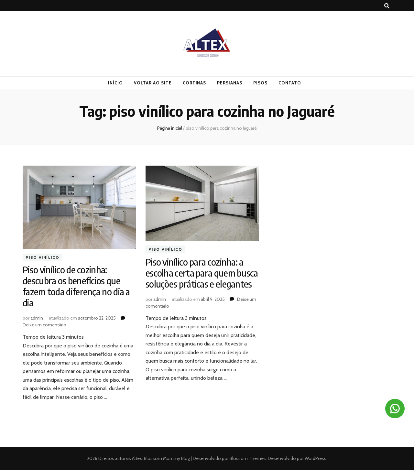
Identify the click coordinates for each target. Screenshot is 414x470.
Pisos (260, 82)
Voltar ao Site (153, 82)
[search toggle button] (386, 6)
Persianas (229, 82)
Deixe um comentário (44, 325)
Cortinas (194, 82)
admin (36, 318)
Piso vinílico (42, 257)
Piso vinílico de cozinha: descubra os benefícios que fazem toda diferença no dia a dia (76, 286)
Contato (289, 82)
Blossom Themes (247, 458)
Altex (137, 458)
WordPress (315, 458)
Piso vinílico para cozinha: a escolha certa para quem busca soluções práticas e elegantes (202, 273)
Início (115, 82)
